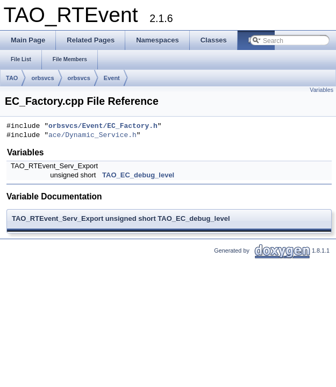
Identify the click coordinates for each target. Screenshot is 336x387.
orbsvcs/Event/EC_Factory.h (103, 126)
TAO (12, 78)
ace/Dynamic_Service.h (92, 135)
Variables (321, 90)
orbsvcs (42, 78)
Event (112, 78)
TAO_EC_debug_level (138, 175)
